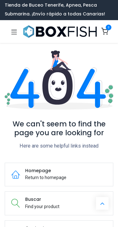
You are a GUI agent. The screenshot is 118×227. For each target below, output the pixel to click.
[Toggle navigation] (14, 32)
